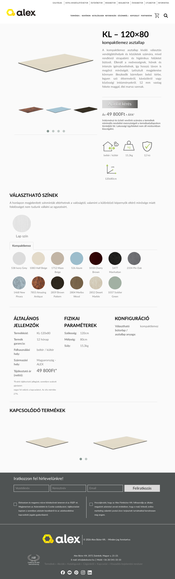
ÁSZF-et (74, 503)
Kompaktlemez (21, 245)
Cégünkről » (89, 564)
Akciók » (61, 564)
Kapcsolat (102, 564)
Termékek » (50, 564)
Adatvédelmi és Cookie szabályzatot (50, 507)
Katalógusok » (74, 564)
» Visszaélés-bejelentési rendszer (126, 564)
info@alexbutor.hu (86, 560)
